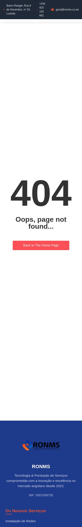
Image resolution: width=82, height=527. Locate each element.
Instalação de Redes (20, 521)
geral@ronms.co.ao (67, 9)
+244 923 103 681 (42, 9)
